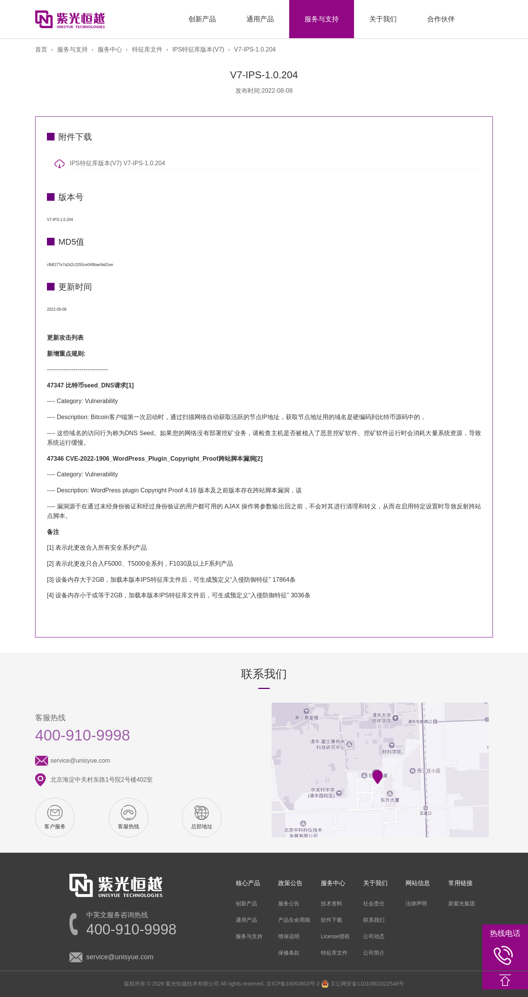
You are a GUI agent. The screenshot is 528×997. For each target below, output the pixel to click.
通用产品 (260, 19)
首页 (41, 49)
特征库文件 (147, 49)
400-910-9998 (82, 735)
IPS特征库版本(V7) (198, 49)
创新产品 (202, 19)
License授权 (335, 936)
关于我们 (383, 19)
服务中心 (110, 49)
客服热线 (128, 826)
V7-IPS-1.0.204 (255, 49)
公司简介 (374, 953)
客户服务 (55, 826)
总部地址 (201, 826)
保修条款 (288, 953)
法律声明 (416, 903)
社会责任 (374, 903)
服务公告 (288, 903)
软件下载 (331, 920)
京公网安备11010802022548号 (362, 984)
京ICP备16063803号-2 (293, 984)
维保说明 (288, 936)
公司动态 (374, 936)
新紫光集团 (461, 903)
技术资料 (331, 903)
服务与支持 (321, 19)
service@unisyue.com (80, 760)
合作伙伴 (441, 19)
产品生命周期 (294, 920)
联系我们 (374, 920)
